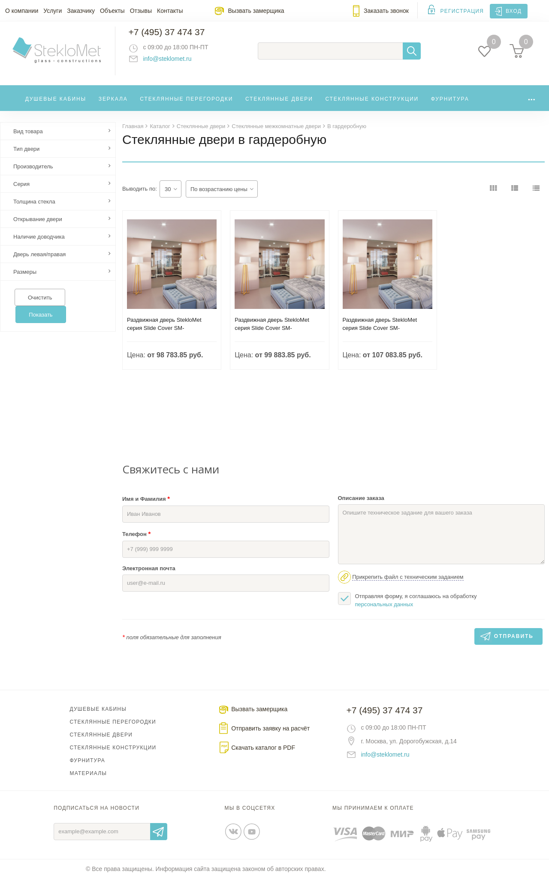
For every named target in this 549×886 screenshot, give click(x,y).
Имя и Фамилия (146, 505)
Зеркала (113, 105)
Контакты (170, 10)
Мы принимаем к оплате (373, 815)
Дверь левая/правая (39, 261)
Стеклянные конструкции (372, 105)
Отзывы (141, 10)
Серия (21, 191)
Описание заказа (361, 505)
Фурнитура (450, 105)
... (531, 103)
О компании (21, 10)
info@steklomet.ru (174, 62)
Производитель (33, 174)
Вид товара (28, 138)
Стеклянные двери (279, 105)
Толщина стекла (34, 209)
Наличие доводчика (39, 244)
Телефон (136, 541)
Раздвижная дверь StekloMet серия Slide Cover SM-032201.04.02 (380, 335)
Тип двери (26, 156)
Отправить (158, 838)
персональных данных (384, 611)
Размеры (24, 279)
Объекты (112, 10)
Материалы (88, 781)
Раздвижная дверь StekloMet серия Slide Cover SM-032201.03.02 (164, 335)
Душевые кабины (56, 105)
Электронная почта (148, 575)
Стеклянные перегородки (186, 105)
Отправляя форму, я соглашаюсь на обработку (407, 607)
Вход (514, 11)
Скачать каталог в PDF (263, 754)
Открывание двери (37, 226)
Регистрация (462, 11)
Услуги (52, 10)
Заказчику (81, 10)
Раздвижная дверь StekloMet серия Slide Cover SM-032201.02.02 (272, 335)
